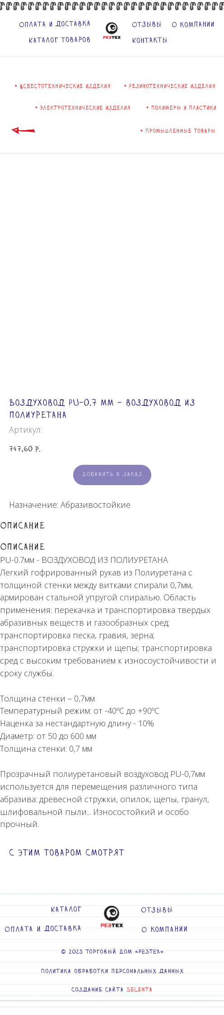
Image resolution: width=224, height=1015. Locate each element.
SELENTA (139, 990)
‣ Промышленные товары (177, 131)
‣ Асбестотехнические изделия (63, 86)
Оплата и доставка (55, 24)
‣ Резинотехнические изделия (169, 86)
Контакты (150, 40)
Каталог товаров (59, 40)
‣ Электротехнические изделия (83, 108)
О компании (193, 25)
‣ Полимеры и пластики (181, 108)
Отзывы (147, 24)
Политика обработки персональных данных (112, 972)
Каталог (66, 910)
